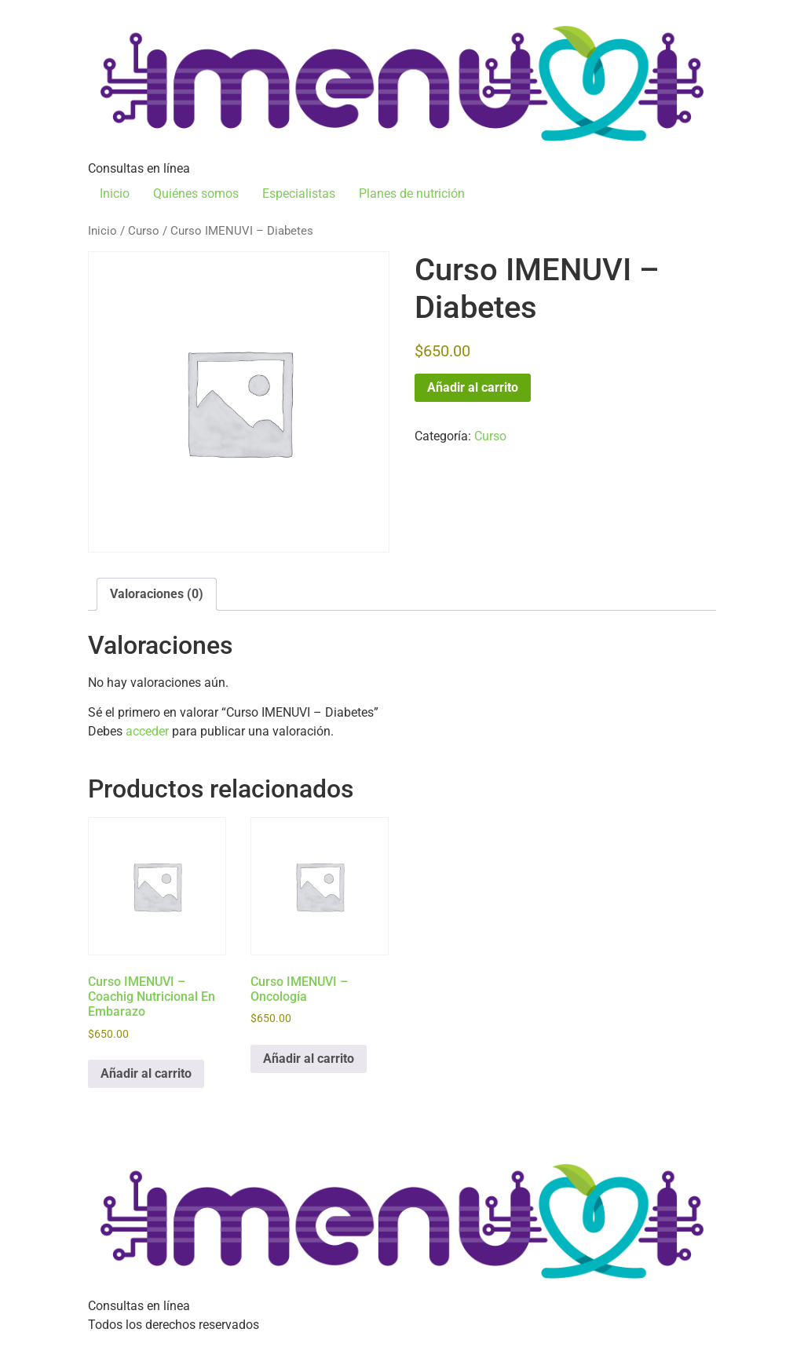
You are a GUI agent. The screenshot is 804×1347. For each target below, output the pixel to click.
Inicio (115, 193)
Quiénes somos (196, 193)
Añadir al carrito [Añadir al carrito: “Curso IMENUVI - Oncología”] (308, 1058)
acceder (147, 731)
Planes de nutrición (412, 193)
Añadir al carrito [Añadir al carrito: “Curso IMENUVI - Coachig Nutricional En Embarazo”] (146, 1073)
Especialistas (298, 193)
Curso (143, 231)
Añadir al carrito (472, 387)
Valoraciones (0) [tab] (156, 593)
